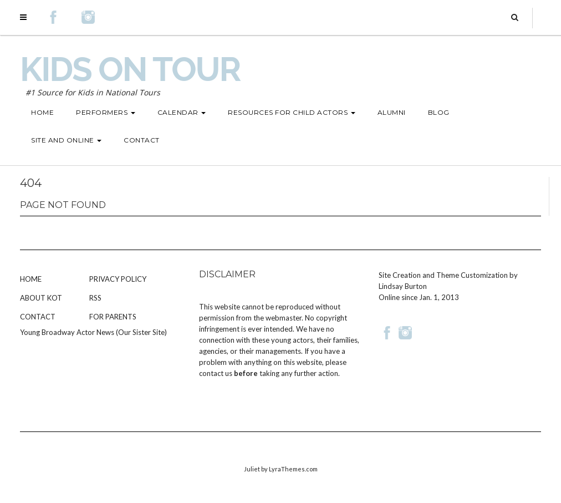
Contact (37, 316)
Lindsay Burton (403, 286)
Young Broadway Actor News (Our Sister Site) (93, 332)
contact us (215, 373)
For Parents (112, 316)
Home (31, 279)
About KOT (41, 297)
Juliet (252, 468)
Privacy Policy (117, 279)
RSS (95, 297)
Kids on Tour (130, 69)
